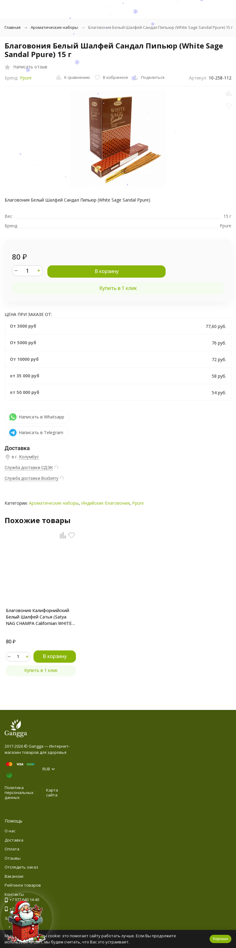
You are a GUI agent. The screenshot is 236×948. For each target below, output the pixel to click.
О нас (10, 831)
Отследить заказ (21, 867)
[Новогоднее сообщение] (26, 921)
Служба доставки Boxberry (31, 478)
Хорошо (220, 938)
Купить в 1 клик (118, 288)
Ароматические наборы (54, 27)
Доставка (14, 840)
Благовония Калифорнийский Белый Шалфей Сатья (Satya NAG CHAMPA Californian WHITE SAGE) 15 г (39, 616)
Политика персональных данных (19, 792)
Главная (13, 27)
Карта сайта (52, 792)
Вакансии (14, 876)
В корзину (107, 271)
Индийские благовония (105, 503)
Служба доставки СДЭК (29, 467)
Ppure (26, 78)
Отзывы (13, 858)
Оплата (12, 849)
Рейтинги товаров (23, 885)
